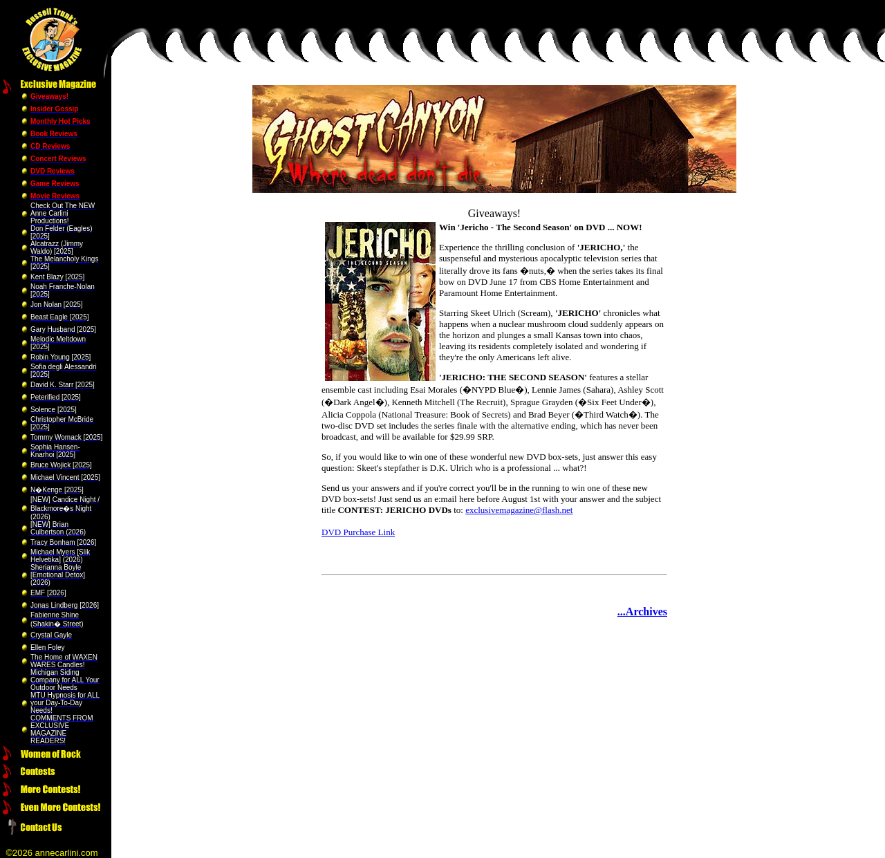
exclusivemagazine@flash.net (518, 510)
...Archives (642, 611)
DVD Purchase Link (358, 532)
